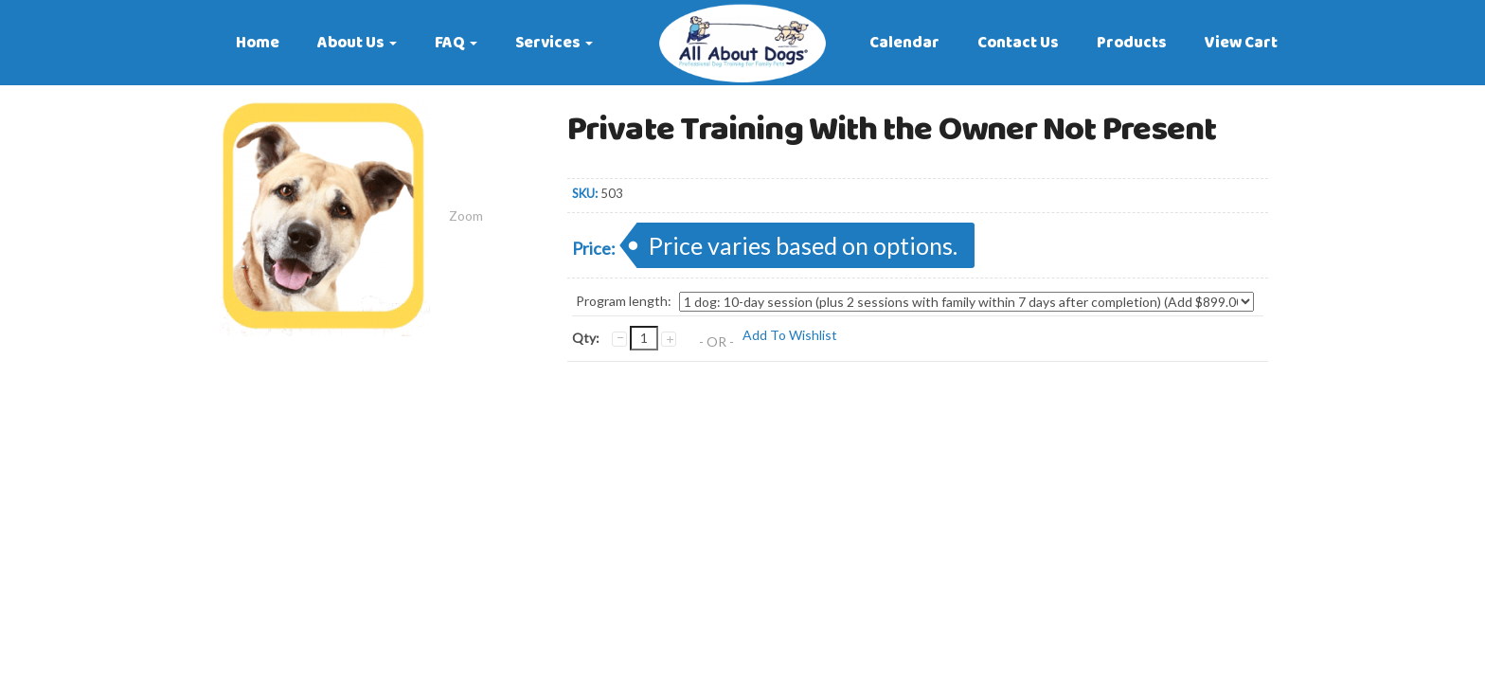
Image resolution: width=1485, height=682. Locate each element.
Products (1132, 42)
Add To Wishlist (789, 335)
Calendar (904, 42)
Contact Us (1018, 42)
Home (257, 42)
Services (554, 42)
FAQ (456, 42)
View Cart (1241, 42)
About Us (357, 42)
